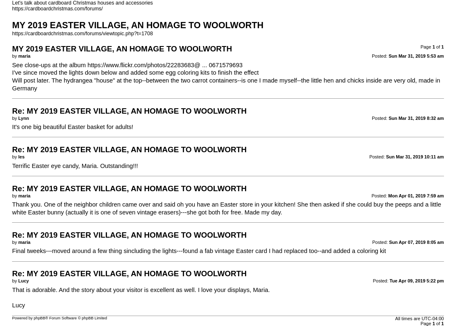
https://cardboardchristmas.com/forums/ (57, 9)
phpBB (39, 318)
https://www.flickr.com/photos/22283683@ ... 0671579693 (165, 65)
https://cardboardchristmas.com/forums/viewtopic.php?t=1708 (82, 33)
